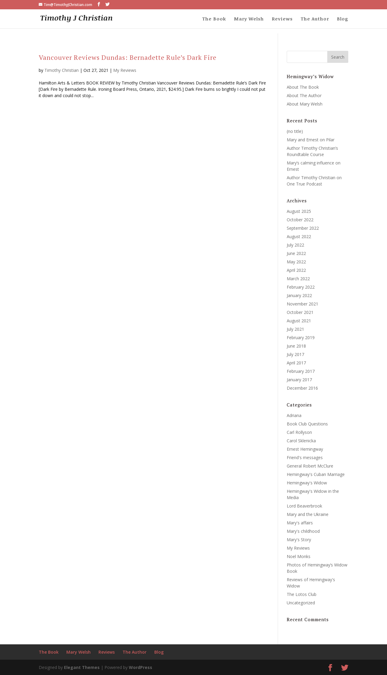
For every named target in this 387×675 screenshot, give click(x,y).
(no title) (295, 131)
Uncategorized (301, 603)
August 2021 (299, 321)
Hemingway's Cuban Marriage (316, 474)
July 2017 (295, 354)
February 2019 (301, 337)
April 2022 (296, 270)
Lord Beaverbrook (304, 506)
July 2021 (295, 329)
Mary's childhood (303, 531)
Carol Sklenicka (301, 440)
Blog (342, 19)
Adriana (294, 415)
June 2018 (296, 346)
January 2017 (299, 379)
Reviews (282, 19)
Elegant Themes (82, 667)
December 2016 (302, 388)
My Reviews (124, 70)
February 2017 (301, 371)
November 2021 (302, 304)
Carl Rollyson (299, 432)
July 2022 (295, 245)
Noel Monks (298, 556)
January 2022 (299, 295)
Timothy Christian (61, 70)
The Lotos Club (301, 594)
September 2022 (303, 228)
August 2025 (299, 211)
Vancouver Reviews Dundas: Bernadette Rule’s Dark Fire (127, 57)
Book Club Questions (307, 424)
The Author (315, 19)
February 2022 (301, 287)
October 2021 (300, 312)
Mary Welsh (249, 19)
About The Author (304, 95)
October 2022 (300, 219)
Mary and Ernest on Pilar (310, 140)
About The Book (303, 87)
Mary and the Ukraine (307, 514)
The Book (214, 19)
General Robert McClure (310, 466)
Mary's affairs (300, 523)
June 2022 (296, 253)
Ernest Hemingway (305, 449)
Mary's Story (299, 539)
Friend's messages (305, 457)
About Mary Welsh (304, 104)
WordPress (140, 667)
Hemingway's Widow (307, 483)
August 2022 (299, 236)
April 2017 (296, 363)
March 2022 (298, 278)
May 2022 (296, 262)
